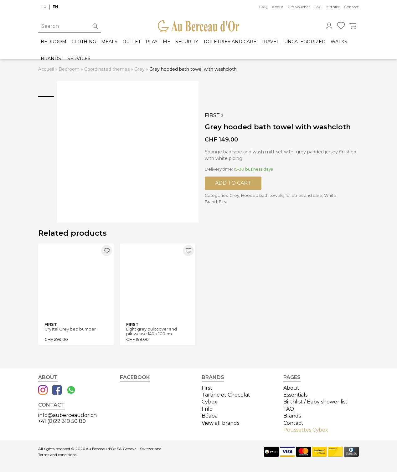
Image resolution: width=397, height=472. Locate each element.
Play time (158, 41)
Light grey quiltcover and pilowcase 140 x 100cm (151, 331)
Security (186, 41)
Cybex (209, 402)
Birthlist (333, 6)
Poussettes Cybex (305, 430)
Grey (139, 69)
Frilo (207, 409)
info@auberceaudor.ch (67, 415)
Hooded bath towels (262, 195)
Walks (339, 41)
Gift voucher (298, 6)
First (215, 115)
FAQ (263, 6)
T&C (318, 6)
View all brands (220, 423)
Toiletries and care (229, 41)
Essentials (295, 395)
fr (43, 6)
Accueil (46, 69)
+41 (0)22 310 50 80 (62, 421)
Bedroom (53, 41)
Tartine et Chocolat (226, 395)
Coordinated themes (107, 69)
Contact (351, 6)
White (330, 195)
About (277, 6)
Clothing (83, 41)
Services (78, 58)
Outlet (131, 41)
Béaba (210, 416)
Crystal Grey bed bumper (70, 329)
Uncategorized (305, 41)
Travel (270, 41)
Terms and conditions (57, 455)
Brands (51, 58)
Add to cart (233, 183)
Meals (109, 41)
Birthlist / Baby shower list (315, 402)
